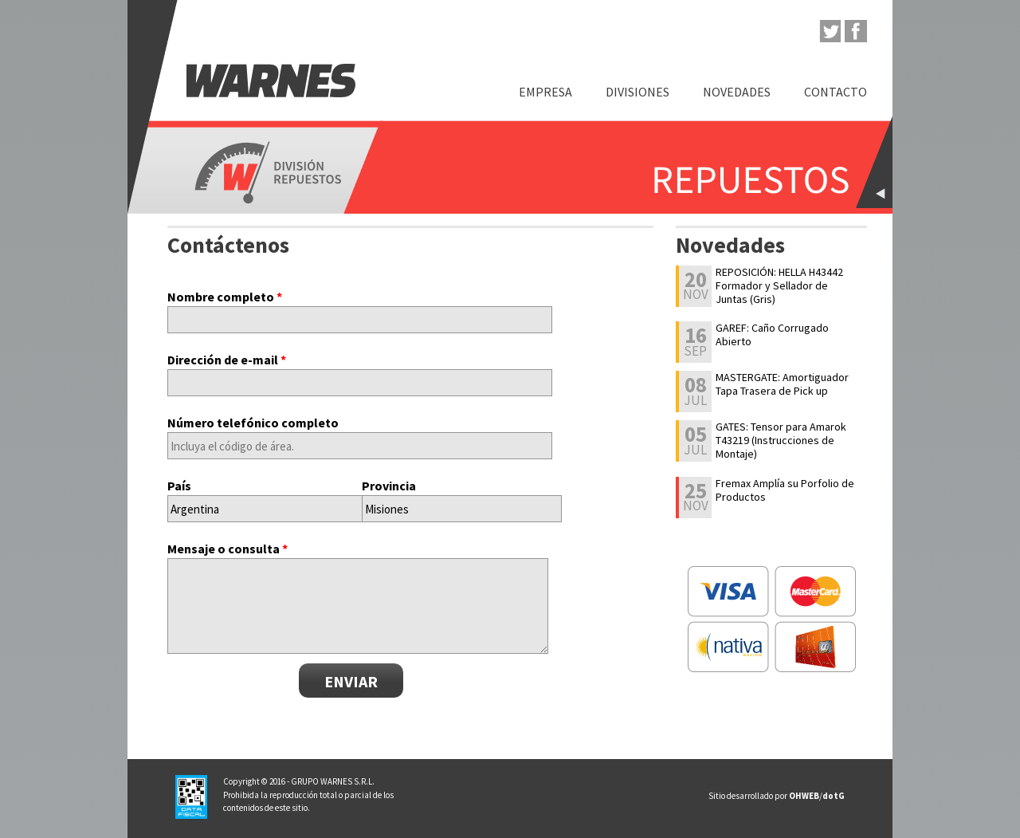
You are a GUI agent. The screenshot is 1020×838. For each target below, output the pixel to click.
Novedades (737, 92)
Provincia (389, 486)
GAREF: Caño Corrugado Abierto (772, 334)
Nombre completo (224, 297)
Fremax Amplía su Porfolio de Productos (785, 490)
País (179, 486)
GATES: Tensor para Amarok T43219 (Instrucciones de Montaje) (781, 440)
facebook (856, 31)
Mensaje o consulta (227, 549)
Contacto (835, 92)
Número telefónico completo (253, 423)
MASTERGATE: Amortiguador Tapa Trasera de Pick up (782, 384)
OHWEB (804, 795)
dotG (833, 795)
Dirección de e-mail (226, 360)
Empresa (545, 92)
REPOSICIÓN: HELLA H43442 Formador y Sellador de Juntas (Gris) (779, 285)
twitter (829, 31)
